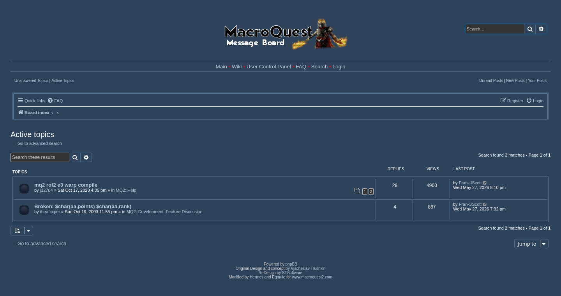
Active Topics (62, 80)
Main (221, 67)
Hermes (256, 277)
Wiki (237, 67)
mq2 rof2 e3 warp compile (65, 185)
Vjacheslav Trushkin (308, 268)
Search (319, 67)
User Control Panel (269, 67)
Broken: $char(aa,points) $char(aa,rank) (82, 206)
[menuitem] (55, 100)
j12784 (46, 190)
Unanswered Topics (31, 80)
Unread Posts (491, 80)
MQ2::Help (126, 190)
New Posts (515, 80)
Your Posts (537, 80)
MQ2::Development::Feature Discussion (165, 211)
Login (338, 67)
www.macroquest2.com (312, 277)
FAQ (301, 67)
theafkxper (50, 211)
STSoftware (292, 273)
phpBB (291, 264)
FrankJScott (470, 182)
